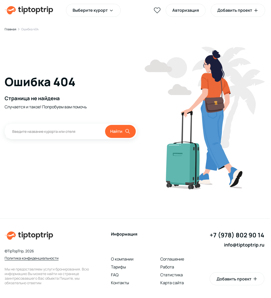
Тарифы (118, 267)
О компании (122, 259)
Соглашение (172, 259)
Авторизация (185, 10)
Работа (167, 267)
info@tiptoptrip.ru (244, 245)
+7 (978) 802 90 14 (237, 235)
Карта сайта (172, 283)
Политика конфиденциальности (32, 258)
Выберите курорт (90, 10)
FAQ (115, 275)
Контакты (120, 283)
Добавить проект (234, 279)
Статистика (171, 275)
